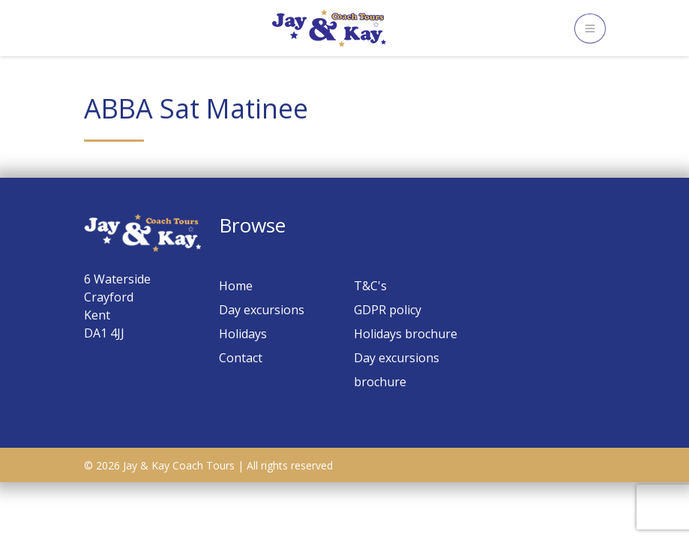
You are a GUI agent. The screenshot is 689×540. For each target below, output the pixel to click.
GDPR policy (387, 310)
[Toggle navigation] (590, 29)
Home (236, 286)
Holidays (243, 334)
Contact (240, 358)
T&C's (370, 286)
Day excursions (261, 310)
